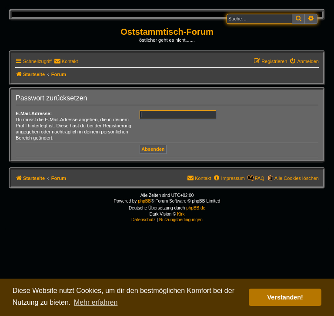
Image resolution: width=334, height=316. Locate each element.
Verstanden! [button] (285, 297)
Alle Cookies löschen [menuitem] (296, 178)
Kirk (180, 214)
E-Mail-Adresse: (34, 113)
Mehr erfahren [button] (96, 302)
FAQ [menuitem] (259, 178)
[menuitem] (66, 61)
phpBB (144, 201)
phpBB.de (195, 208)
